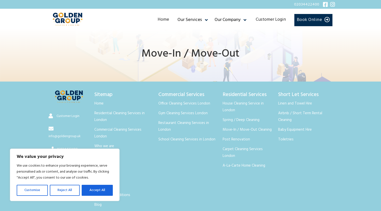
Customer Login (271, 19)
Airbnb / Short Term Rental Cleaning (300, 116)
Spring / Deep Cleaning (241, 120)
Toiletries (286, 139)
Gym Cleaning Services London (183, 113)
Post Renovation (236, 139)
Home (163, 19)
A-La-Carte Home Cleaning (244, 166)
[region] (65, 175)
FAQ (97, 166)
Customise (32, 190)
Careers (100, 176)
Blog (98, 205)
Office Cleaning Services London (184, 103)
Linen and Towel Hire (295, 103)
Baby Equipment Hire (295, 130)
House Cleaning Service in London (243, 107)
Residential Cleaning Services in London (119, 116)
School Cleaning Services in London (186, 139)
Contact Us (103, 156)
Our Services (190, 19)
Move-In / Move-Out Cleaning (247, 130)
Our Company (228, 19)
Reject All (65, 190)
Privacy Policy (105, 185)
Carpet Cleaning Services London (243, 152)
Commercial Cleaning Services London (117, 133)
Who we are (104, 146)
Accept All (97, 190)
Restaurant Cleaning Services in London (183, 126)
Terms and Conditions (112, 195)
